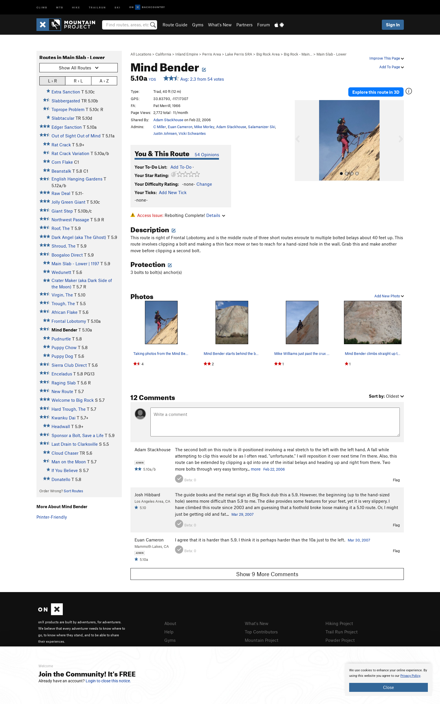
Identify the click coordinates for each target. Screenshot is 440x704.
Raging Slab (63, 382)
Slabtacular (62, 118)
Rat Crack (61, 144)
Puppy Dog (62, 356)
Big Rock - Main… (298, 54)
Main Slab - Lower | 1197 (75, 263)
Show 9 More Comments (267, 574)
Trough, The (63, 303)
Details (215, 215)
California (163, 54)
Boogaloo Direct (67, 254)
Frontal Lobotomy (68, 321)
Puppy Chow (64, 347)
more (256, 468)
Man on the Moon (68, 461)
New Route (62, 391)
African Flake (64, 312)
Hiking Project (339, 623)
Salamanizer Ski (261, 126)
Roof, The (60, 228)
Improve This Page (386, 58)
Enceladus (61, 373)
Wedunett (61, 272)
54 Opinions (207, 154)
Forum (263, 24)
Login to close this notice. (108, 681)
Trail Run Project (341, 631)
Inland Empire (186, 54)
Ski (118, 7)
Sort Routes (73, 491)
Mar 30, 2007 (359, 540)
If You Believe (64, 470)
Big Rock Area (268, 54)
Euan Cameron (180, 126)
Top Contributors (261, 631)
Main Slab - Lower (331, 54)
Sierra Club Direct (69, 365)
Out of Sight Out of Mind (76, 135)
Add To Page (391, 66)
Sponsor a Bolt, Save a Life (77, 435)
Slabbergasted (65, 100)
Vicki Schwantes (192, 133)
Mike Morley (204, 126)
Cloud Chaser (64, 453)
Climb (41, 7)
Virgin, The (62, 294)
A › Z (104, 80)
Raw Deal (60, 193)
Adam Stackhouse (168, 119)
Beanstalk (61, 171)
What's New (220, 24)
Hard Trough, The (68, 409)
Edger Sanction (66, 127)
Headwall (60, 426)
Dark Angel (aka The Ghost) (78, 237)
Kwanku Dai (63, 417)
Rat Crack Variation (70, 153)
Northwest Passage (70, 219)
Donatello (60, 479)
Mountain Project (261, 640)
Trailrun (97, 7)
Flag (396, 480)
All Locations (140, 54)
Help (169, 631)
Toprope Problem (67, 109)
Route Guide (175, 24)
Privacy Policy (410, 676)
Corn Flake (62, 162)
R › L (78, 80)
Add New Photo (389, 296)
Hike (76, 7)
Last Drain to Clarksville (74, 444)
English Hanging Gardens (76, 178)
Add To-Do (181, 166)
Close (388, 687)
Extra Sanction (65, 91)
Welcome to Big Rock (72, 400)
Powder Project (340, 640)
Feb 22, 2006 (274, 469)
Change (204, 184)
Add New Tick (173, 192)
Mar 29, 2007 (242, 514)
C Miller (159, 126)
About (170, 623)
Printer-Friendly (51, 516)
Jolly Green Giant (68, 201)
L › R (52, 80)
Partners (244, 24)
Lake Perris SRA (238, 54)
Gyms (197, 24)
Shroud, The (63, 245)
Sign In (393, 24)
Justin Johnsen (165, 133)
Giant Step (62, 210)
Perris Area (211, 54)
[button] (300, 140)
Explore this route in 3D (376, 92)
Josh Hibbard (147, 494)
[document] (388, 680)
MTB (59, 7)
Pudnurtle (61, 338)
